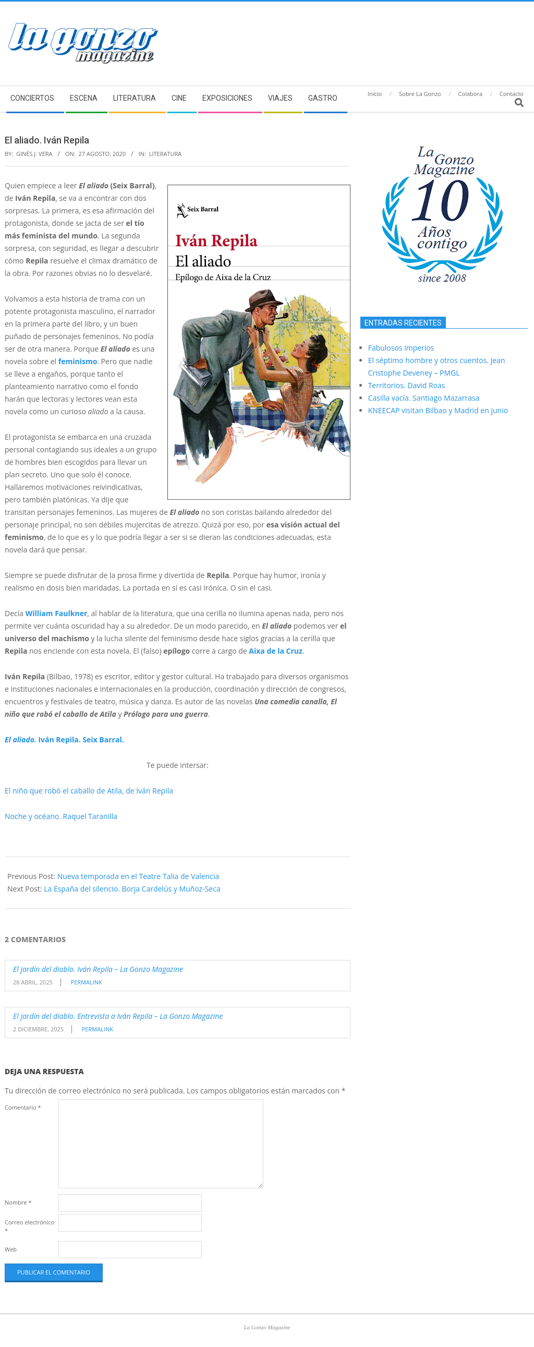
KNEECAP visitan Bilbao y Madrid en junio (438, 410)
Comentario (23, 1107)
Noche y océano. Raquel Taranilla (61, 816)
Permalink (86, 982)
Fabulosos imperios (401, 348)
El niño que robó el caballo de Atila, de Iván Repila (89, 791)
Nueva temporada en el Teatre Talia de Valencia (138, 876)
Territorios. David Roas (406, 385)
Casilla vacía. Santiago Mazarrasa (424, 398)
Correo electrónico (29, 1226)
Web (11, 1249)
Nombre (18, 1202)
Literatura (165, 154)
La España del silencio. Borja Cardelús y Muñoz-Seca (132, 889)
